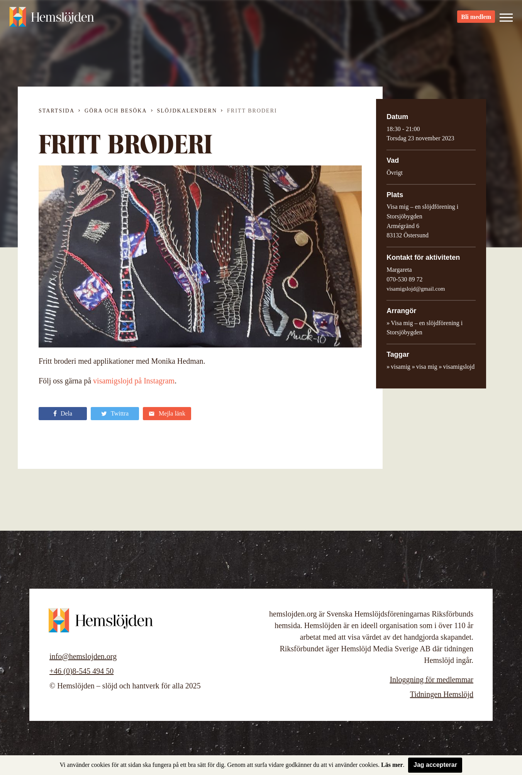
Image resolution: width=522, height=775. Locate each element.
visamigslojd (459, 366)
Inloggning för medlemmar (431, 679)
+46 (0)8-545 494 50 (81, 671)
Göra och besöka (116, 111)
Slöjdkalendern (187, 111)
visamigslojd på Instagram (134, 380)
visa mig (426, 366)
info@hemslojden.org (83, 656)
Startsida (57, 111)
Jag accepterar (435, 764)
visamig (400, 366)
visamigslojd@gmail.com (415, 289)
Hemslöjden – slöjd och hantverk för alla (51, 19)
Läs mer (392, 764)
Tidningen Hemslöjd (441, 694)
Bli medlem (476, 19)
